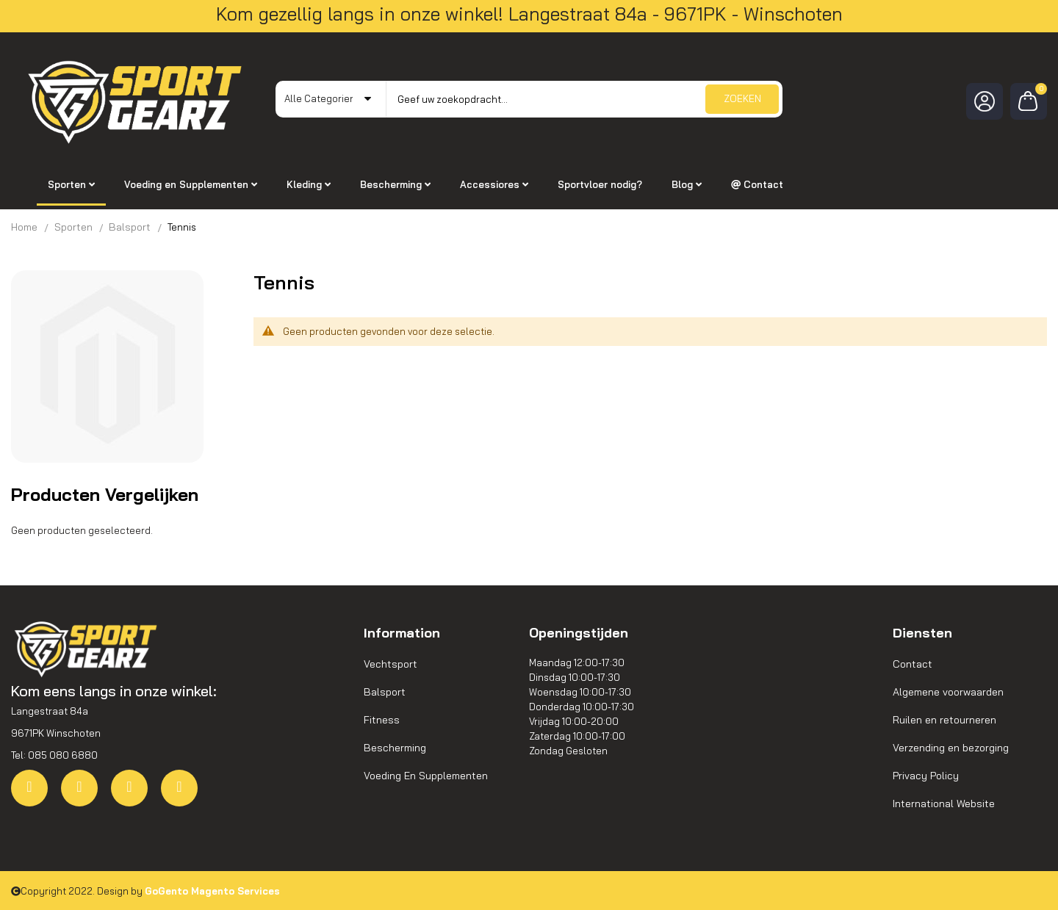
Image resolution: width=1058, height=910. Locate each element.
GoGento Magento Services (212, 891)
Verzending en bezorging (951, 747)
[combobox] (584, 99)
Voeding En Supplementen (426, 775)
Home (24, 227)
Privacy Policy (926, 775)
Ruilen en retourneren (944, 719)
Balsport (130, 227)
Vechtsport (390, 664)
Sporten (73, 227)
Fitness (382, 719)
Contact (912, 664)
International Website (944, 803)
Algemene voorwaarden (948, 691)
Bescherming (395, 747)
